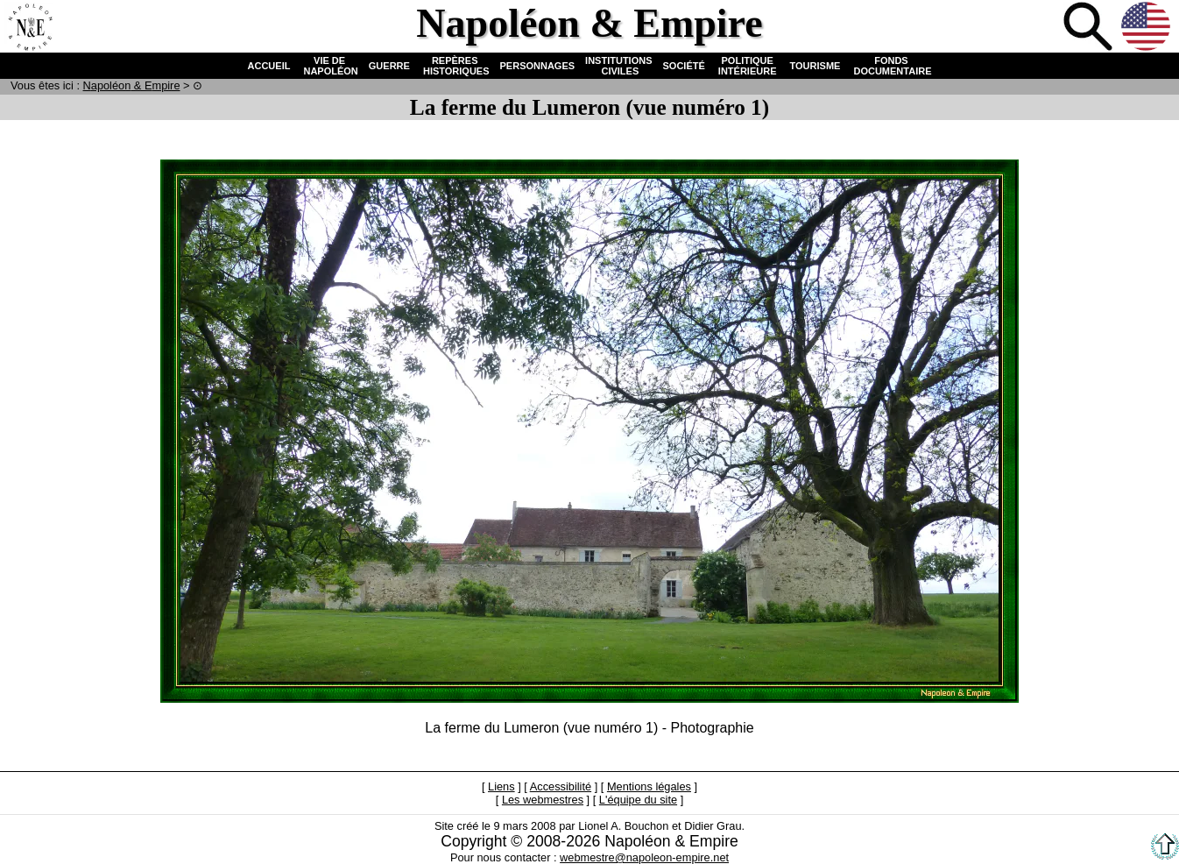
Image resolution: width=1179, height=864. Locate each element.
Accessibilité (560, 786)
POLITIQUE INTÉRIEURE (748, 65)
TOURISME (815, 65)
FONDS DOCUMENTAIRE (891, 65)
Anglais (1147, 28)
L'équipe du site (638, 799)
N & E (131, 85)
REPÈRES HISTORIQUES (455, 65)
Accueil (30, 28)
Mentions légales (649, 786)
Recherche (1089, 28)
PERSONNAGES (537, 65)
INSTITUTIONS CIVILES (618, 65)
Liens (501, 786)
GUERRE (389, 65)
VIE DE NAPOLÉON (328, 65)
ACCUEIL (269, 65)
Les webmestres (542, 799)
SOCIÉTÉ (684, 65)
